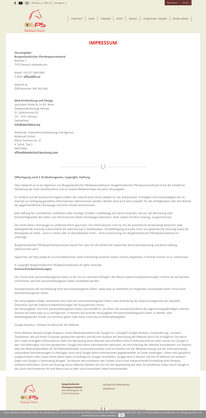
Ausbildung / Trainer (155, 18)
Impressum (109, 388)
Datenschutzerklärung (116, 384)
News (91, 18)
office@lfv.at (59, 3)
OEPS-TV (47, 3)
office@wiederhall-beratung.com (36, 152)
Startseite (76, 18)
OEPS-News (36, 3)
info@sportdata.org (27, 124)
